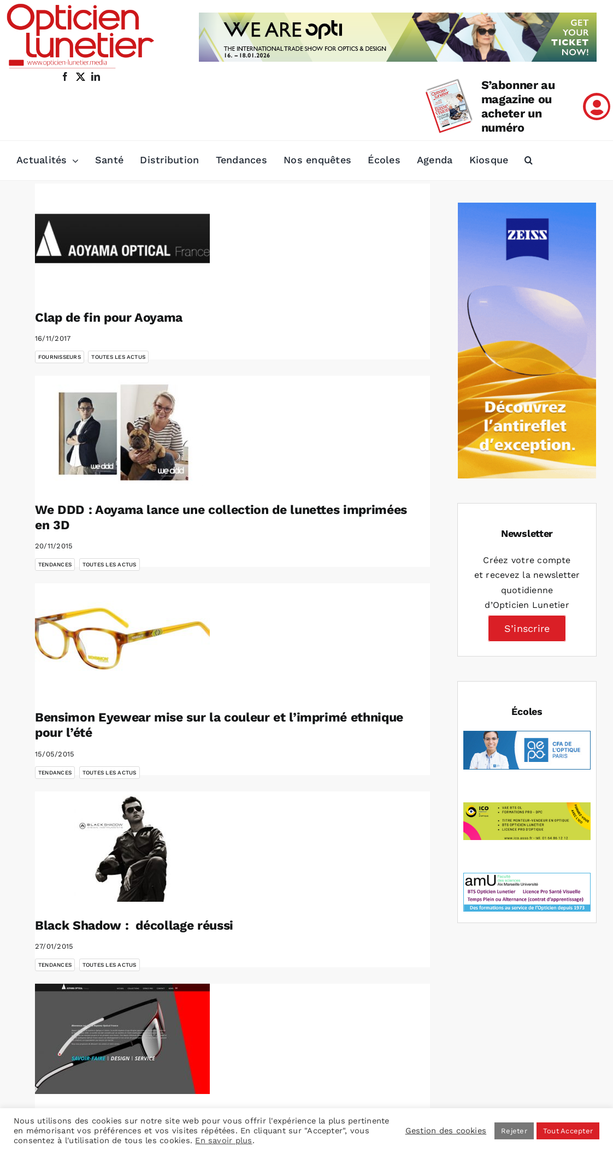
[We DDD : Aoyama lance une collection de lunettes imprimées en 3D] (122, 431)
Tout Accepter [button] (568, 1131)
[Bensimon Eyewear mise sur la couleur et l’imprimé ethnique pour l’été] (122, 638)
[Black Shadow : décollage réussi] (122, 846)
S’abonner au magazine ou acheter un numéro (518, 106)
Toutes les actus (118, 357)
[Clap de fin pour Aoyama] (122, 239)
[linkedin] (95, 76)
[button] (528, 160)
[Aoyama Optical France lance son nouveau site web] (122, 1039)
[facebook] (65, 76)
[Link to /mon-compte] (596, 106)
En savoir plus (223, 1140)
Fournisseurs (59, 357)
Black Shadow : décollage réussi (134, 925)
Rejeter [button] (514, 1131)
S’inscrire (527, 628)
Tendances (55, 564)
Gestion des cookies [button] (446, 1131)
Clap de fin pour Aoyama (108, 317)
